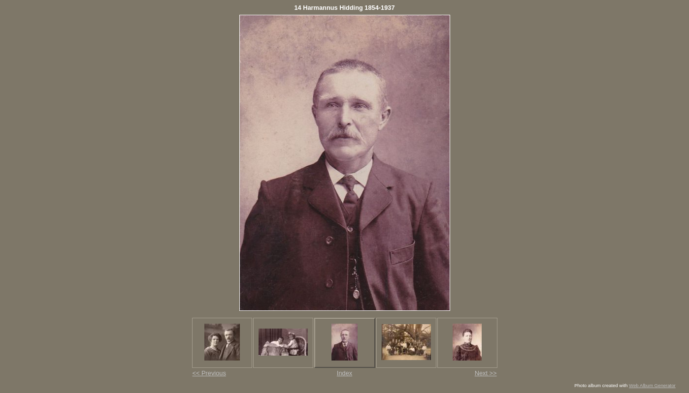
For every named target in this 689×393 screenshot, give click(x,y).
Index (344, 373)
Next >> (486, 373)
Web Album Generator (652, 385)
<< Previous (209, 373)
